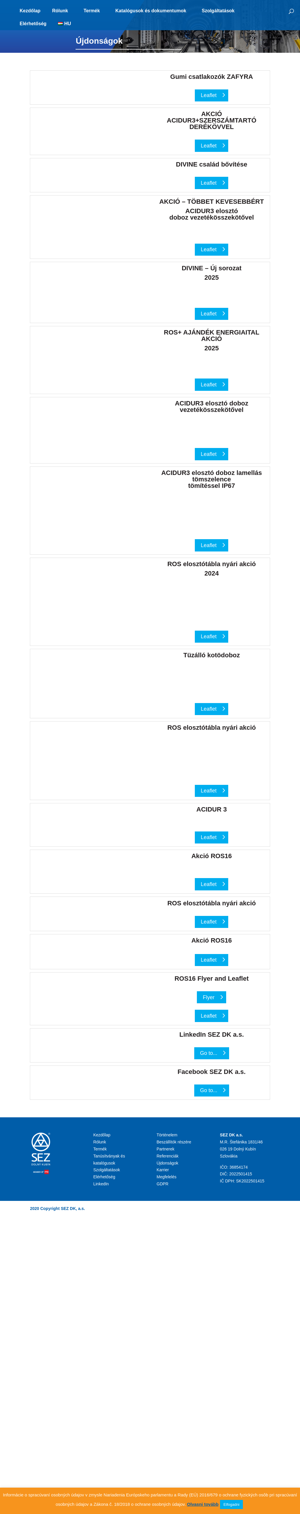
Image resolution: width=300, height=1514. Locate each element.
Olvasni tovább (203, 1504)
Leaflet (209, 95)
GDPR (162, 1184)
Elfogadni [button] (231, 1504)
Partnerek (166, 1149)
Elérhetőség (33, 23)
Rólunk (60, 10)
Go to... (208, 1053)
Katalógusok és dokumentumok (150, 10)
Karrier (163, 1169)
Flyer (208, 997)
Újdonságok (167, 1163)
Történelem (167, 1135)
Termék (91, 10)
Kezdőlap (30, 10)
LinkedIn (101, 1184)
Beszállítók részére (174, 1142)
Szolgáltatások (218, 10)
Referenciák (168, 1156)
